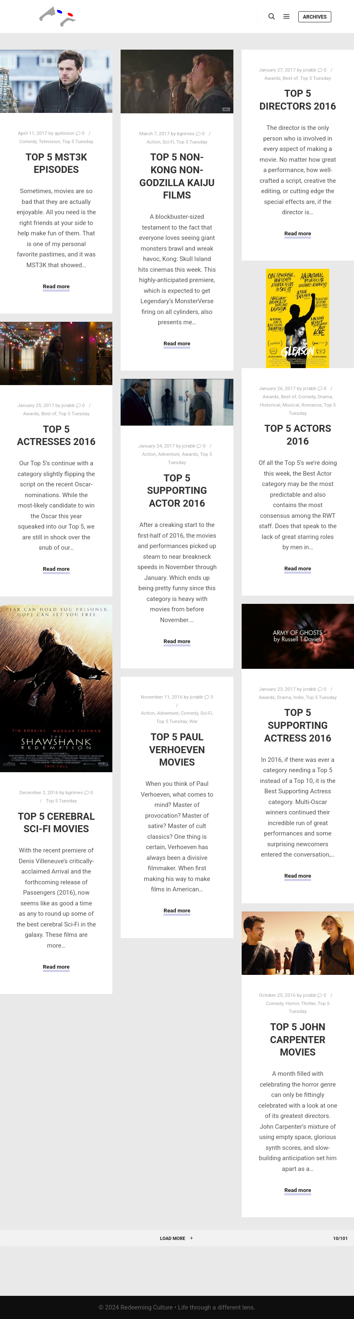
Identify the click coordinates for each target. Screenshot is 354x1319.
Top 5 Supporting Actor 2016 (177, 490)
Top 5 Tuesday (77, 141)
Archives (315, 17)
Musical (291, 405)
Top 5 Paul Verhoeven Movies (177, 749)
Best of (290, 78)
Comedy (28, 141)
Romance (312, 405)
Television (49, 141)
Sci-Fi (168, 142)
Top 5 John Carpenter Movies (297, 1039)
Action (153, 142)
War (193, 721)
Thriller (308, 1003)
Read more (56, 286)
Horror (292, 1003)
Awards (272, 78)
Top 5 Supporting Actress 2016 (298, 725)
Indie (298, 697)
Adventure (169, 454)
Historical (270, 405)
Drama (325, 397)
